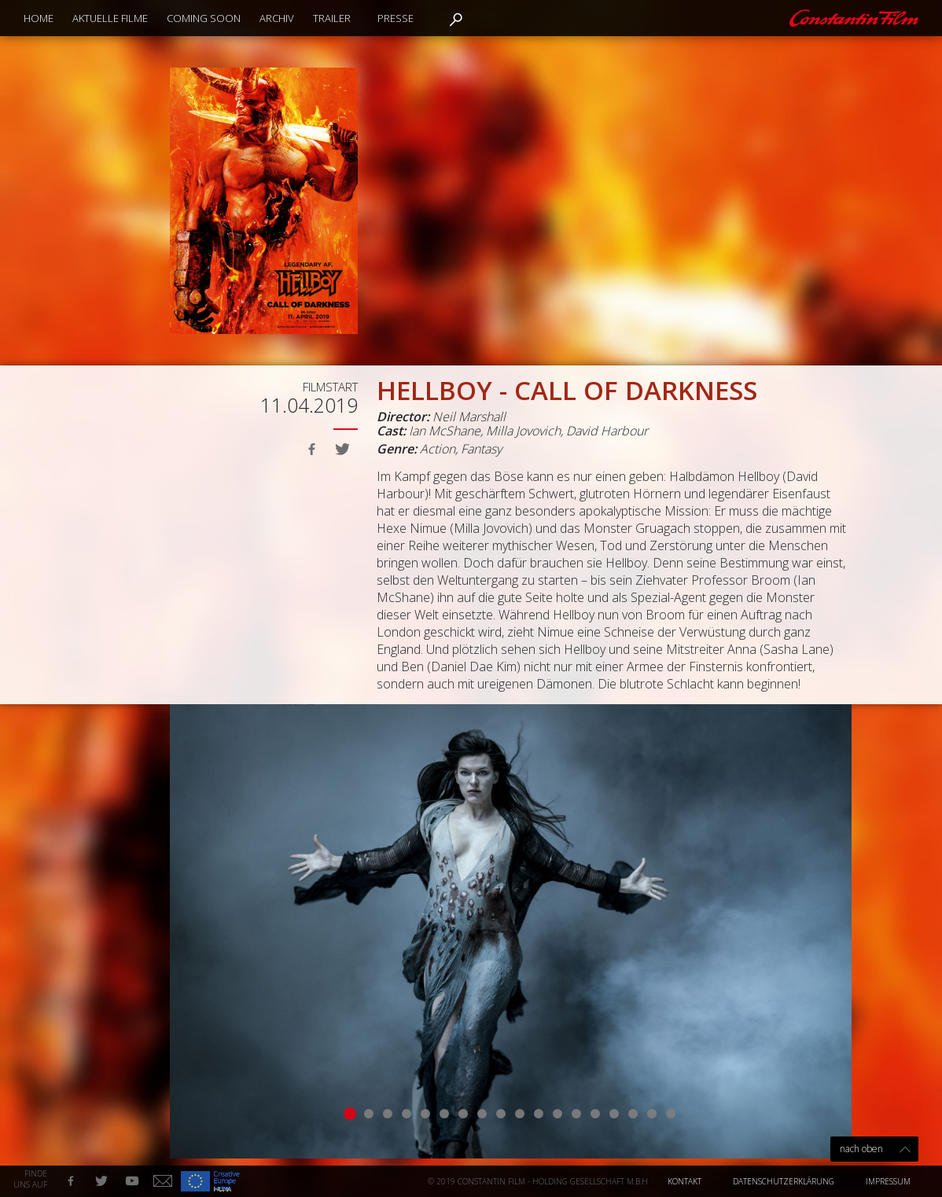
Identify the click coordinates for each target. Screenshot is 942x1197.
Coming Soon (204, 18)
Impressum (888, 1181)
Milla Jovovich (523, 430)
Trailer (332, 18)
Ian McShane (444, 430)
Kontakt (684, 1181)
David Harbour (607, 430)
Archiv (276, 18)
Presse (395, 18)
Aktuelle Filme (110, 18)
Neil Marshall (469, 416)
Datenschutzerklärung (783, 1181)
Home (38, 18)
